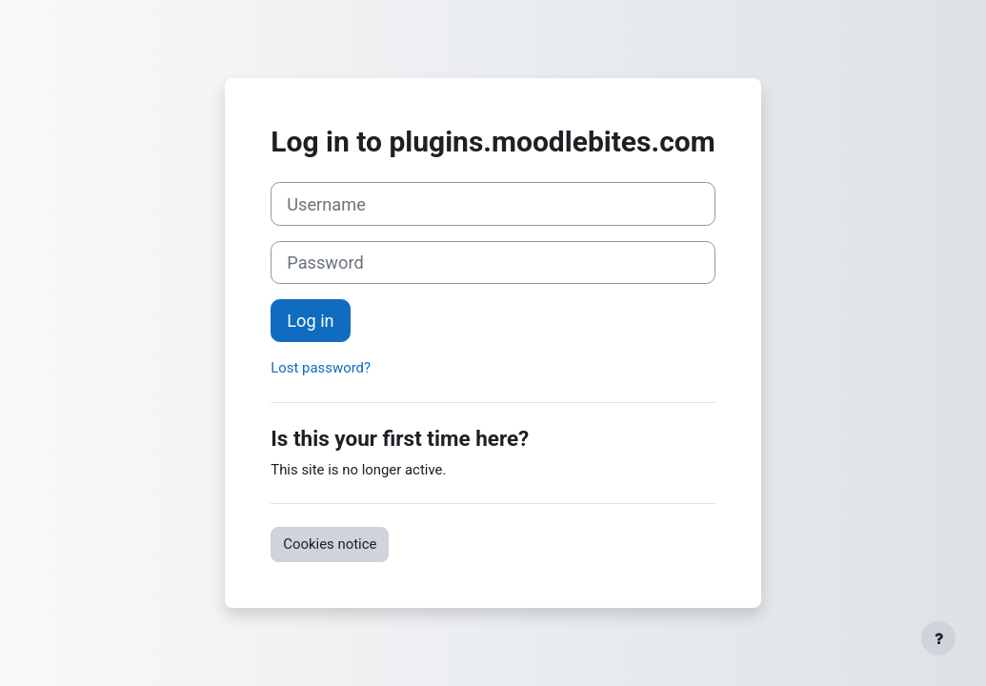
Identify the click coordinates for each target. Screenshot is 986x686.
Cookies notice (329, 544)
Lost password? (321, 367)
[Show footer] (938, 638)
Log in (310, 321)
